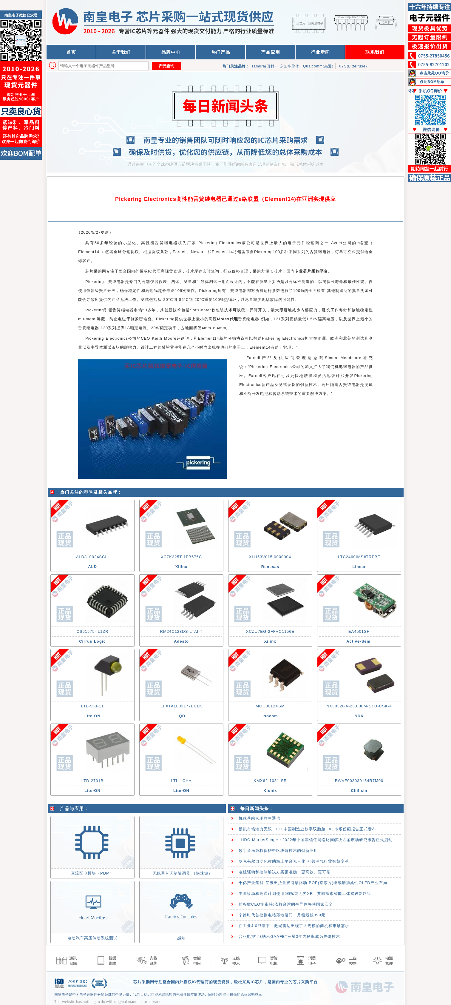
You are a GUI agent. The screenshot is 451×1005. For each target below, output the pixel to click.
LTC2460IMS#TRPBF (359, 557)
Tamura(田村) (263, 66)
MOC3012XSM (270, 706)
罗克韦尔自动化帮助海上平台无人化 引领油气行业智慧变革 (294, 861)
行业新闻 (320, 52)
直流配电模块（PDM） (92, 873)
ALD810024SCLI (92, 557)
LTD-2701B (92, 780)
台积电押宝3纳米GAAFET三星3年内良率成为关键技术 (289, 936)
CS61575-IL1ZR (93, 631)
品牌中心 (170, 52)
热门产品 (220, 52)
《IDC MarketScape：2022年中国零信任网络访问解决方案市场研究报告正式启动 (316, 840)
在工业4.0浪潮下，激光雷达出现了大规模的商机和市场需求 (294, 926)
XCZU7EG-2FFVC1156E (270, 631)
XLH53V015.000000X (270, 557)
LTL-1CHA (181, 780)
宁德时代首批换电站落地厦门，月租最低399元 (282, 915)
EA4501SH (359, 631)
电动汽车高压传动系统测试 (92, 938)
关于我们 (121, 52)
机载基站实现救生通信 (259, 818)
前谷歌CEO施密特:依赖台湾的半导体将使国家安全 (286, 904)
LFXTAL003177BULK (181, 706)
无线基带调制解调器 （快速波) (181, 873)
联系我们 (374, 52)
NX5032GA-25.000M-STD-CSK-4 (359, 706)
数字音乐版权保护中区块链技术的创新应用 (278, 850)
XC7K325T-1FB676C (181, 557)
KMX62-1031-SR (270, 780)
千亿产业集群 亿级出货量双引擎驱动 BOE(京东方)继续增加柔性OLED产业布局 (313, 883)
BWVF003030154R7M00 (359, 780)
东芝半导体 (289, 66)
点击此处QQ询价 (434, 73)
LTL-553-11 (92, 706)
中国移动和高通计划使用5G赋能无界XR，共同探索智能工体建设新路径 (305, 893)
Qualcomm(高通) (318, 66)
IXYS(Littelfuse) (352, 66)
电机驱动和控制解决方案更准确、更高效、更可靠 (284, 872)
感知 (181, 938)
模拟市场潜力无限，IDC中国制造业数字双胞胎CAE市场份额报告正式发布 (307, 829)
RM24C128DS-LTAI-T (181, 631)
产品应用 (270, 52)
